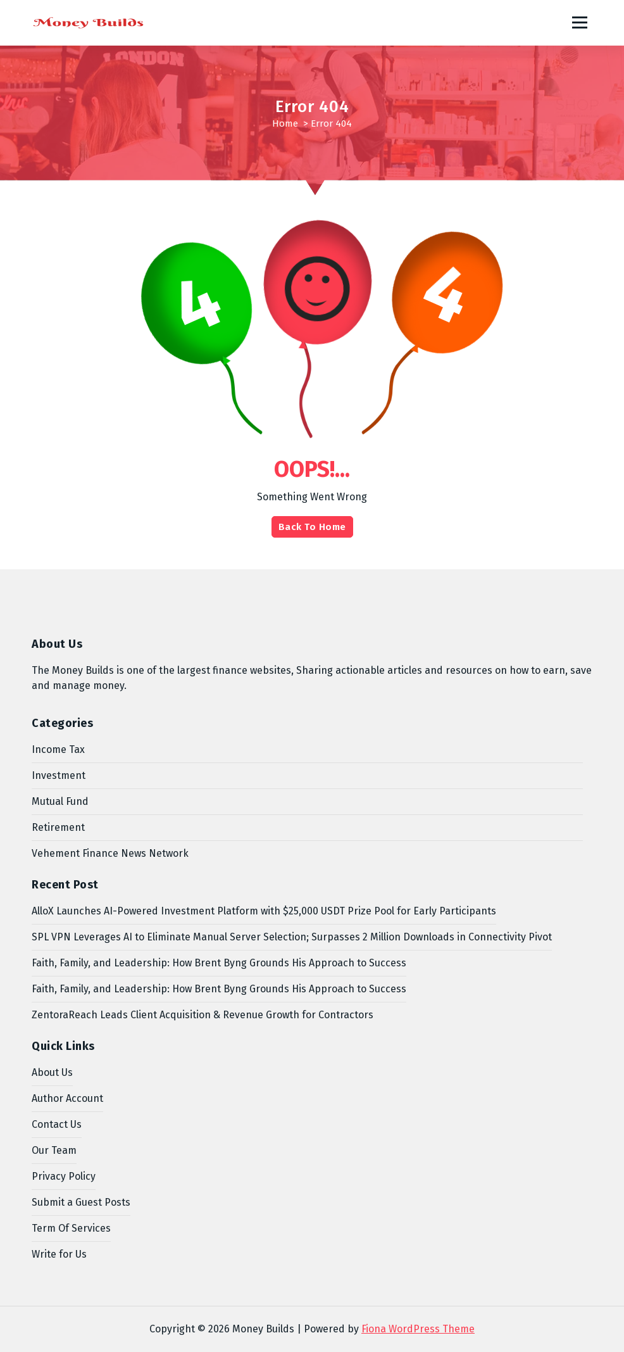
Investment (58, 775)
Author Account (67, 1098)
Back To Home (312, 527)
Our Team (54, 1150)
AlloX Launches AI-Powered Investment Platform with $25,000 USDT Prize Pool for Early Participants (264, 911)
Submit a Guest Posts (81, 1202)
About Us (52, 1072)
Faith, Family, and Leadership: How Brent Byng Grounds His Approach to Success (219, 963)
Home (285, 123)
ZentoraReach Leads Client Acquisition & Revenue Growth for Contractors (202, 1015)
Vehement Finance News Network (110, 853)
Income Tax (58, 749)
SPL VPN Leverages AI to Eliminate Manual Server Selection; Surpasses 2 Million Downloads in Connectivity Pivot (292, 937)
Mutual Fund (60, 801)
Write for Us (59, 1254)
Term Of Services (71, 1228)
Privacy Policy (64, 1176)
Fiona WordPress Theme (418, 1329)
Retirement (58, 827)
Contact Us (57, 1124)
